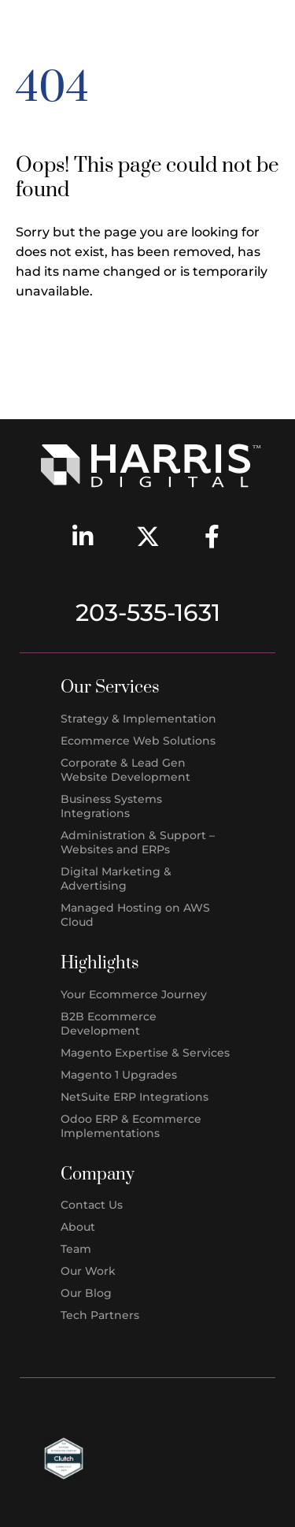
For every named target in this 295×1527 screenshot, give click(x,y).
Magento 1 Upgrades (119, 1075)
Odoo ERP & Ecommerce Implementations (131, 1126)
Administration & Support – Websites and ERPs (138, 842)
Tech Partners (100, 1315)
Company (98, 1174)
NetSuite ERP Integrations (134, 1097)
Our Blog (86, 1293)
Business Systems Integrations (111, 806)
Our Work (88, 1271)
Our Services (110, 687)
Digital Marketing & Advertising (116, 878)
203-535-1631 (148, 612)
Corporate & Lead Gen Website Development (125, 770)
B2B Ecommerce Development (109, 1023)
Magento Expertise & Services (145, 1053)
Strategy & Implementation (138, 718)
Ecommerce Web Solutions (138, 741)
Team (76, 1249)
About (78, 1227)
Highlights (100, 963)
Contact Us (92, 1205)
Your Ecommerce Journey (134, 994)
